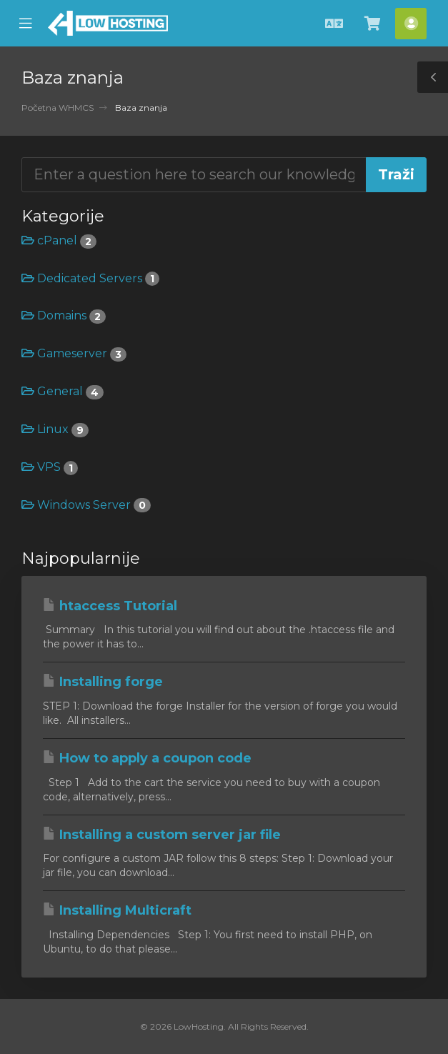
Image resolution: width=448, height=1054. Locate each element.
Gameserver (73, 353)
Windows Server (86, 505)
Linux (55, 429)
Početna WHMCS (57, 107)
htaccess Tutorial (110, 606)
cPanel (58, 240)
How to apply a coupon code (147, 758)
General (62, 391)
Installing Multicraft (117, 910)
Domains (63, 315)
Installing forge (103, 682)
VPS (49, 467)
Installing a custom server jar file (162, 834)
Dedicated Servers (90, 278)
